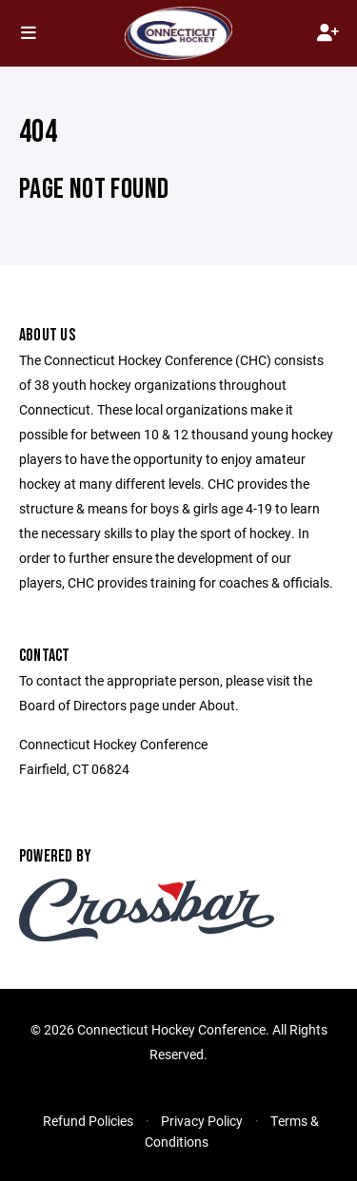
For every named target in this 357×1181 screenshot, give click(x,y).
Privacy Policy (202, 1121)
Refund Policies (88, 1121)
